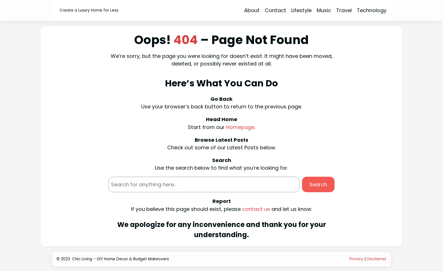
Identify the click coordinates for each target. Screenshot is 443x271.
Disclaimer (376, 259)
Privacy (356, 259)
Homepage (240, 127)
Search (318, 184)
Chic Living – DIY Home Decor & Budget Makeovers (120, 259)
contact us (256, 209)
